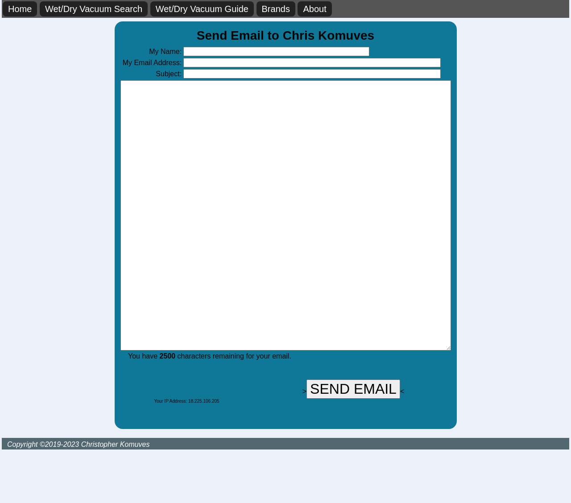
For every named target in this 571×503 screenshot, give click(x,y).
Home (20, 9)
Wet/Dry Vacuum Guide (202, 9)
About (314, 9)
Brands (276, 9)
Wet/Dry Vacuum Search (93, 9)
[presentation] (167, 432)
